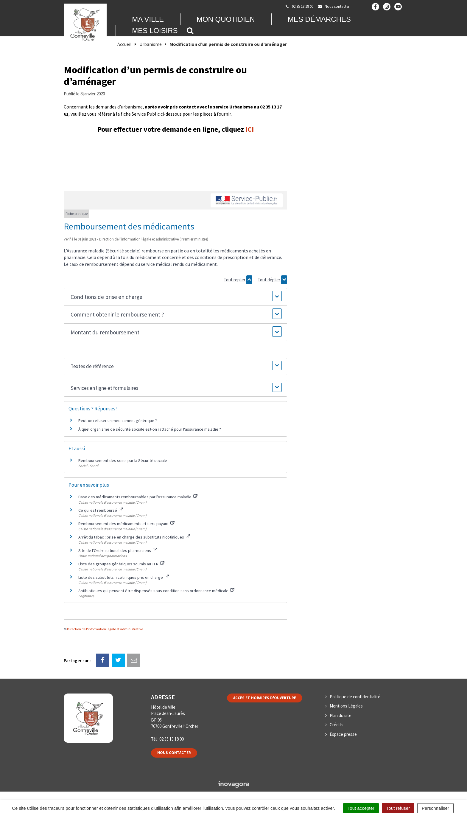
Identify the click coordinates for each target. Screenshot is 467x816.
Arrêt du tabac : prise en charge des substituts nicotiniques (134, 537)
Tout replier (238, 279)
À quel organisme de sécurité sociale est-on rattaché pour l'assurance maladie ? (149, 429)
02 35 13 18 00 (171, 739)
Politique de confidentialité (355, 696)
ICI (249, 129)
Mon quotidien (226, 19)
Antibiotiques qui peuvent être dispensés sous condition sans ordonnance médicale (156, 590)
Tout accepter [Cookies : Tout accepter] (361, 808)
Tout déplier (272, 279)
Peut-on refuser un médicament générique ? (117, 420)
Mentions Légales (346, 706)
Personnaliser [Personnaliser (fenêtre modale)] (435, 808)
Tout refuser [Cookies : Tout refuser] (398, 808)
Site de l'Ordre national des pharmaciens (117, 550)
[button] (175, 297)
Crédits (336, 724)
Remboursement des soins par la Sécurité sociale (122, 460)
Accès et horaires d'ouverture (264, 697)
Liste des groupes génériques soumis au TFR (121, 564)
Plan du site (340, 715)
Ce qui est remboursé (100, 510)
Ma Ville (148, 19)
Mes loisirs (155, 31)
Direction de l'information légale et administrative (105, 629)
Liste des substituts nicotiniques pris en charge (123, 577)
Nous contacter (174, 752)
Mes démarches (319, 19)
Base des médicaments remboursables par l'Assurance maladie (137, 496)
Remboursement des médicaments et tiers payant (126, 523)
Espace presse (343, 734)
